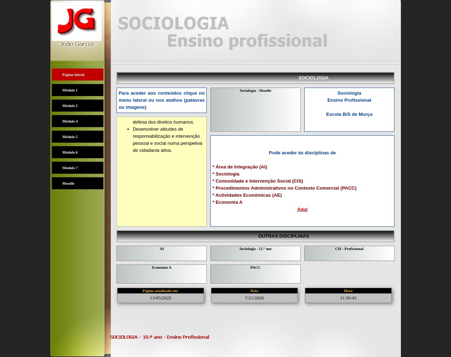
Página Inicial (73, 75)
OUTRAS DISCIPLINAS (292, 236)
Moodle (68, 183)
